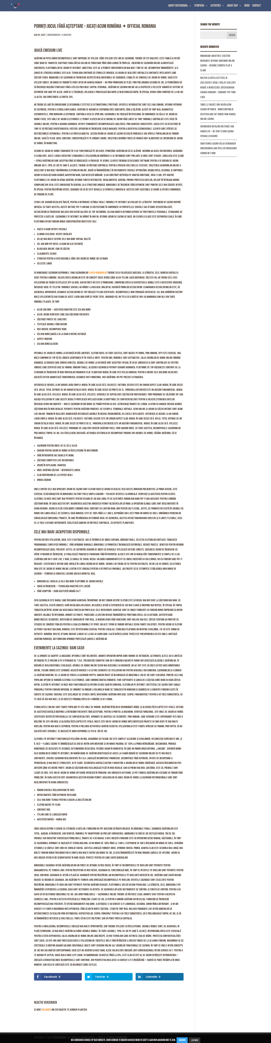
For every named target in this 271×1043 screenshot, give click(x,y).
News (247, 6)
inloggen (46, 1010)
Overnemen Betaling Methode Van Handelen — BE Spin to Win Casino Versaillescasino (217, 131)
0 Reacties (66, 35)
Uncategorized (53, 35)
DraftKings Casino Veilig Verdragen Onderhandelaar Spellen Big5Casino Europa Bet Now (218, 148)
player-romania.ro (98, 273)
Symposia (199, 6)
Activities (215, 6)
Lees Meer (194, 1040)
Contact (256, 6)
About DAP (232, 6)
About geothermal (178, 6)
